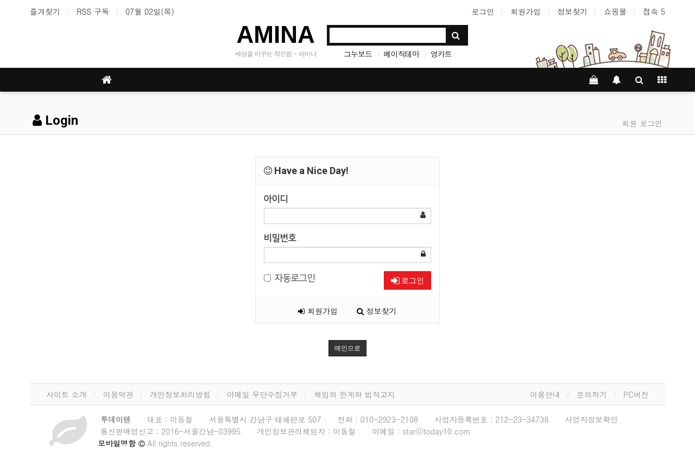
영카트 (441, 53)
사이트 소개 (66, 394)
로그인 (482, 11)
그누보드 (358, 53)
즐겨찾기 (45, 11)
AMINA (276, 34)
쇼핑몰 (615, 11)
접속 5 (654, 11)
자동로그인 (289, 278)
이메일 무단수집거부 (262, 394)
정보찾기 (572, 11)
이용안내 (545, 394)
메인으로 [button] (347, 348)
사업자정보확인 (591, 419)
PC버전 (636, 394)
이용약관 (118, 394)
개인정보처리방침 (180, 394)
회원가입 (525, 11)
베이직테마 (401, 53)
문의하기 (592, 394)
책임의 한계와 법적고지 (354, 394)
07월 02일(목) (149, 11)
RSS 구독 (93, 11)
